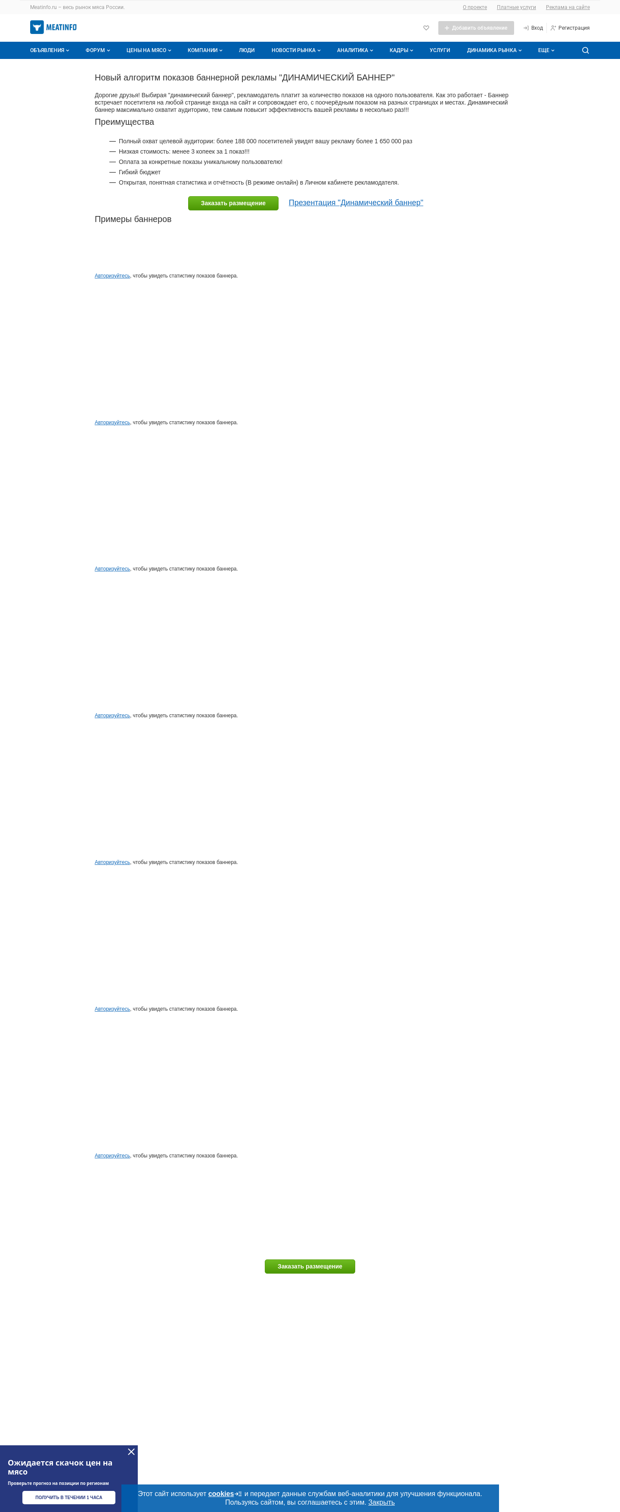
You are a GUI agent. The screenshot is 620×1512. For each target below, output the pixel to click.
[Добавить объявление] (476, 28)
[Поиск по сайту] (585, 50)
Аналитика (356, 50)
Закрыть (381, 1502)
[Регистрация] (570, 28)
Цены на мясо (150, 50)
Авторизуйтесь (112, 276)
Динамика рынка (495, 50)
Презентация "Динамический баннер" (356, 202)
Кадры (402, 50)
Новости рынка (297, 50)
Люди (246, 50)
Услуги (440, 50)
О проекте (475, 7)
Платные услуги (516, 7)
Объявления (50, 50)
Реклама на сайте (568, 7)
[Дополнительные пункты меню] (546, 50)
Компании (206, 50)
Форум (99, 50)
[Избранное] (426, 28)
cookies (225, 1494)
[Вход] (533, 28)
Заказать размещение (233, 203)
